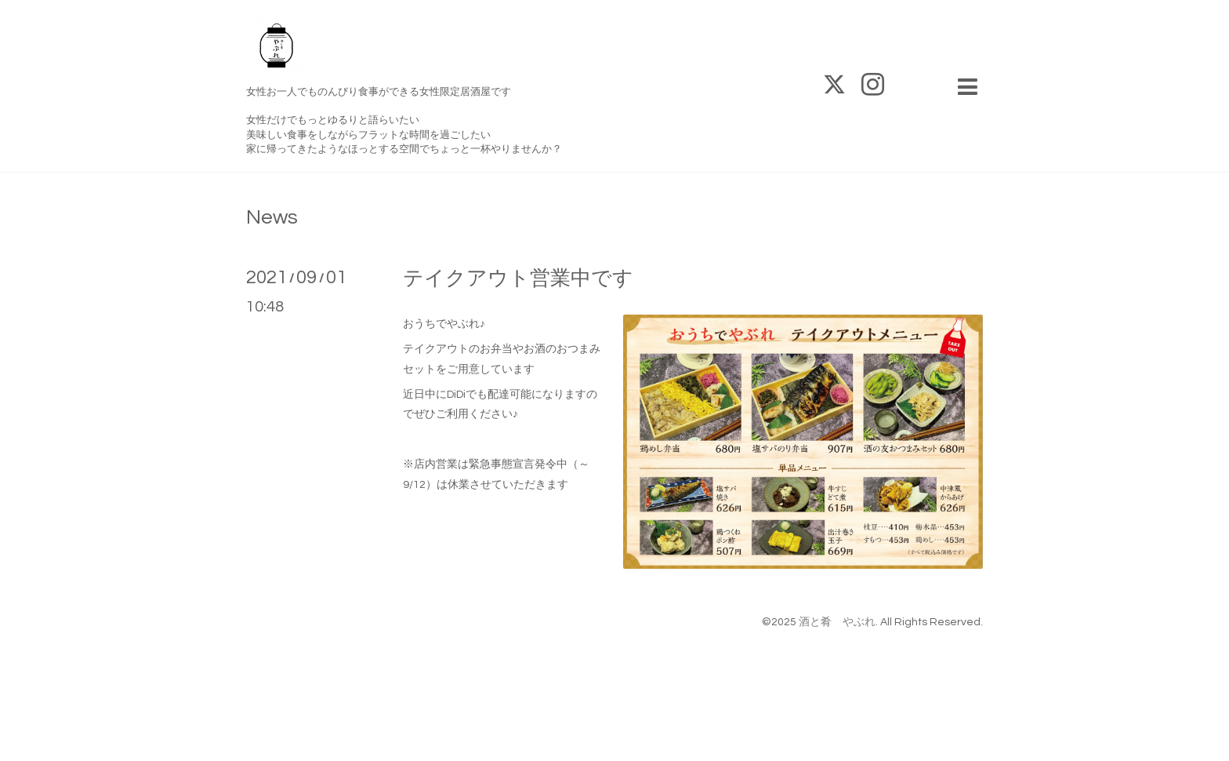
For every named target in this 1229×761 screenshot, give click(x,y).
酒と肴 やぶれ (837, 622)
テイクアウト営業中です (518, 278)
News (272, 217)
